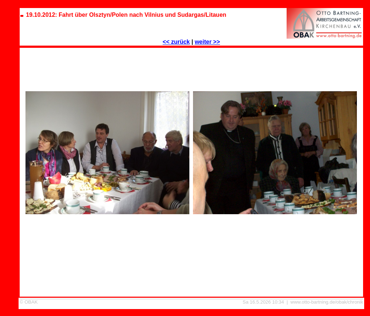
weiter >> (207, 42)
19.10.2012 (191, 303)
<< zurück (176, 42)
